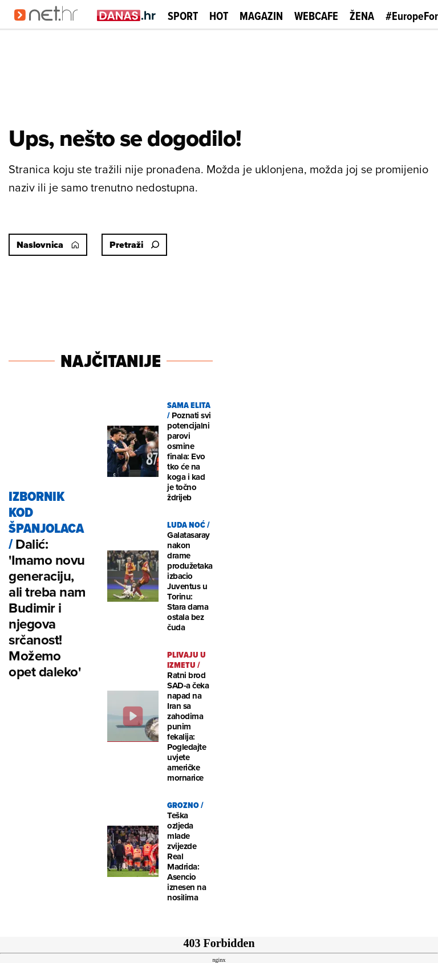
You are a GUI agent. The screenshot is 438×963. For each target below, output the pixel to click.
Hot (218, 16)
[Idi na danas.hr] (126, 15)
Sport (183, 16)
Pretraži (134, 244)
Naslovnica (48, 244)
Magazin (261, 16)
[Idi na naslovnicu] (50, 26)
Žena (362, 16)
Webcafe (316, 16)
